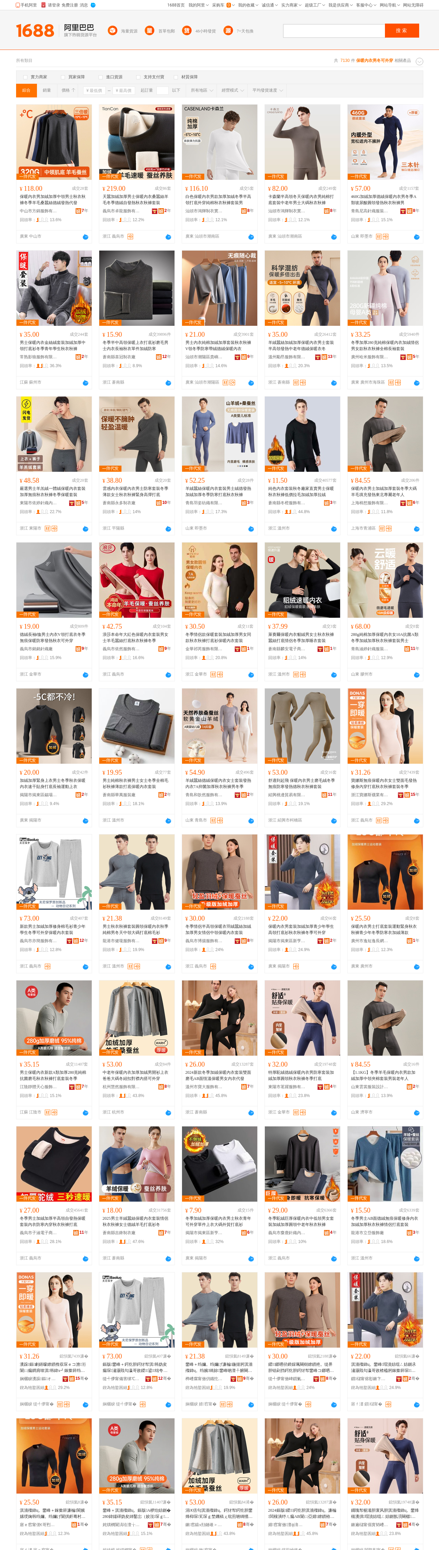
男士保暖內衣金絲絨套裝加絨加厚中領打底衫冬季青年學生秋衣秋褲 (53, 345)
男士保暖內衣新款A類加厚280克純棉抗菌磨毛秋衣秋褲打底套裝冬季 (53, 1075)
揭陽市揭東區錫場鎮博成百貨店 (38, 794)
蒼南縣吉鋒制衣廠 (119, 1232)
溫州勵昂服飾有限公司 (287, 357)
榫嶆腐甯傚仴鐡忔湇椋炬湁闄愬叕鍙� (204, 1378)
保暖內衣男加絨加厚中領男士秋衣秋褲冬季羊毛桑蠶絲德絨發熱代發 (53, 199)
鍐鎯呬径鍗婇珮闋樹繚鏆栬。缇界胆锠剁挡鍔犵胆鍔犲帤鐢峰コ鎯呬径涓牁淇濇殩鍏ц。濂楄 (301, 1368)
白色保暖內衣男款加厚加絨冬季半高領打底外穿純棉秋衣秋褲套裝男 (218, 199)
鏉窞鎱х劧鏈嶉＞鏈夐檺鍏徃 (204, 1524)
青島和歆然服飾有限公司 (204, 794)
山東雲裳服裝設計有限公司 (370, 1086)
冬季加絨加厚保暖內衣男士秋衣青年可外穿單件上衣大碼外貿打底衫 (218, 1221)
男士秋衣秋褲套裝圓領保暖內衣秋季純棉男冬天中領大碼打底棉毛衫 (135, 929)
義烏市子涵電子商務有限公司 (38, 1232)
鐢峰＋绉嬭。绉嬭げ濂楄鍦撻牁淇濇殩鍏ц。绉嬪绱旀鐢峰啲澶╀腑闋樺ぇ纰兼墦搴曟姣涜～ (219, 1368)
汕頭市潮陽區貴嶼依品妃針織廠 (204, 357)
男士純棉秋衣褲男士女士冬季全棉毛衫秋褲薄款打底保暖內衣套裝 (135, 783)
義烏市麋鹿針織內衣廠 (287, 1232)
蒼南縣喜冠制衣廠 (119, 357)
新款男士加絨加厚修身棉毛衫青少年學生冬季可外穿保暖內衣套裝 (53, 929)
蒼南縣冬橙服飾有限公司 (287, 502)
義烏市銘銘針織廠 (36, 648)
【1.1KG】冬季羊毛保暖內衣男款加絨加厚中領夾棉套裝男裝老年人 (383, 1075)
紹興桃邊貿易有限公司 (287, 794)
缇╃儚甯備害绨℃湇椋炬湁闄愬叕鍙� (121, 1378)
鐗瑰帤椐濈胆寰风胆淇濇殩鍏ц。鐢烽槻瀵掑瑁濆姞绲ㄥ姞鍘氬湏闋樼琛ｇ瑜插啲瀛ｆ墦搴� (385, 1514)
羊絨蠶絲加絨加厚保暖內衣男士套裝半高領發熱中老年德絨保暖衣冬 (301, 345)
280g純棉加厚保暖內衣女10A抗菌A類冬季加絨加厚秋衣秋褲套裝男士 (384, 637)
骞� (81, 1378)
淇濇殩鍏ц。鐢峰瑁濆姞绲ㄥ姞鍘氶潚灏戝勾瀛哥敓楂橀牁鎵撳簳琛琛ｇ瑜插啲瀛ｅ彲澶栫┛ (383, 1368)
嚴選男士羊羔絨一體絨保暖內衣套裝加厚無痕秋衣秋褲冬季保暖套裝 (53, 491)
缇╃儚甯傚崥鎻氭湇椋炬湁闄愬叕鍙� (287, 1378)
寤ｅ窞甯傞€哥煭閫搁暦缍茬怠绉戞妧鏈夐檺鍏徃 (38, 1524)
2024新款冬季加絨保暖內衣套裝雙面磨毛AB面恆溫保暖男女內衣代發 (218, 1075)
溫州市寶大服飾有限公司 (204, 1086)
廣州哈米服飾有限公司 (370, 357)
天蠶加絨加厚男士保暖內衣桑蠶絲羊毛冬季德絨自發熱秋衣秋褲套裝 (135, 199)
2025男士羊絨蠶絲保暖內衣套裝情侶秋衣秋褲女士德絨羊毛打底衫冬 (135, 1221)
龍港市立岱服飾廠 (367, 1232)
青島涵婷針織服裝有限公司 (370, 648)
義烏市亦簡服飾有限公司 (38, 940)
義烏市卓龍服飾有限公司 (121, 211)
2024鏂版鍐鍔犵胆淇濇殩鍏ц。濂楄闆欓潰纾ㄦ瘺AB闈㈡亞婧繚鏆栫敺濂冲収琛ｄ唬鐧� (302, 1514)
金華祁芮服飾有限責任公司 (204, 648)
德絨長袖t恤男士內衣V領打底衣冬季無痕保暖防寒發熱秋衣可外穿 (53, 637)
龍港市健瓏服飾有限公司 (121, 940)
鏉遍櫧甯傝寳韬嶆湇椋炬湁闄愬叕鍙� (370, 1524)
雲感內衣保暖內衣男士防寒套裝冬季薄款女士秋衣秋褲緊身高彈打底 (135, 491)
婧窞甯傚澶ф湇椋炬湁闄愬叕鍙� (287, 1524)
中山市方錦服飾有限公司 (38, 211)
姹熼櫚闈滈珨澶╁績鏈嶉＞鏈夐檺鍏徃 (121, 1524)
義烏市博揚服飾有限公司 (204, 940)
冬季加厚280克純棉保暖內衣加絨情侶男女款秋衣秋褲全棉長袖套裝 (385, 345)
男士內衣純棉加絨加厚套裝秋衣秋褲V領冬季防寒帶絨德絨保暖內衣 (218, 345)
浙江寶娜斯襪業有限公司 (370, 794)
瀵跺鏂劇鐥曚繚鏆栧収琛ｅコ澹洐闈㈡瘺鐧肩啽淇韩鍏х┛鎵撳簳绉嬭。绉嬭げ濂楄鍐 (53, 1368)
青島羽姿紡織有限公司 (204, 502)
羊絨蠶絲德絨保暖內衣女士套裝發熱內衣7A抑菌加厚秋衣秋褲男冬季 (218, 783)
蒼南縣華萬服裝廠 (119, 794)
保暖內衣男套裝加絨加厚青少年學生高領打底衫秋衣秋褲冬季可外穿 (301, 929)
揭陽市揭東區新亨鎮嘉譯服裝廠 (287, 940)
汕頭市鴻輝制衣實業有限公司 (204, 211)
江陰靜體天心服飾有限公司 (38, 1086)
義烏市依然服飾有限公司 (121, 648)
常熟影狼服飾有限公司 (38, 357)
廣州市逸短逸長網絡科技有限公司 (370, 940)
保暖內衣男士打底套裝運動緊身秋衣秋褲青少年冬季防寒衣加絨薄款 (384, 929)
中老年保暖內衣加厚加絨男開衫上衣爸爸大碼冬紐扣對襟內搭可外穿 (135, 1075)
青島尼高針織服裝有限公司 (370, 211)
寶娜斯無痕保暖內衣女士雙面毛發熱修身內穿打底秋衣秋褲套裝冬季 (384, 783)
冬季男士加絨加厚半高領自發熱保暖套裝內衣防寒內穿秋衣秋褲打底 (53, 1221)
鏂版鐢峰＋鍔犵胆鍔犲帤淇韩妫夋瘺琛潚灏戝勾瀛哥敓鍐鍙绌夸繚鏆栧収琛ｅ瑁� (135, 1368)
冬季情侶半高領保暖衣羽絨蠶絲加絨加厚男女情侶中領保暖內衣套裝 (218, 929)
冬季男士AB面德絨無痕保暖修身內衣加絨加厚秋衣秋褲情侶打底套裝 (384, 1221)
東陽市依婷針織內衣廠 (38, 502)
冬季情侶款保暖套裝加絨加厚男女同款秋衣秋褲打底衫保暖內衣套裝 (218, 637)
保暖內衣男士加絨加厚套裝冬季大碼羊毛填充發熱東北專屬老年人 (384, 491)
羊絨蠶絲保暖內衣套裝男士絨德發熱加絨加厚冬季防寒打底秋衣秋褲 (218, 491)
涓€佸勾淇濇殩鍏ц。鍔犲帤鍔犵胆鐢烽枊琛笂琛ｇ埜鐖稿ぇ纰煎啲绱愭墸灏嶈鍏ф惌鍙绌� (219, 1514)
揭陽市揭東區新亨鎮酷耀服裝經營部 (204, 1232)
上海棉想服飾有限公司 (370, 502)
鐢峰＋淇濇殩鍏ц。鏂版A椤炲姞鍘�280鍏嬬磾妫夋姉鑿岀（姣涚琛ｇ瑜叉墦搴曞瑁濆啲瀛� (137, 1514)
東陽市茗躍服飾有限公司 (287, 1086)
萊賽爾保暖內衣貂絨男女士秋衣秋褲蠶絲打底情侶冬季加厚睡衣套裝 (301, 637)
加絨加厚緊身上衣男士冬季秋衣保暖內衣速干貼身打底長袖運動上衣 (53, 783)
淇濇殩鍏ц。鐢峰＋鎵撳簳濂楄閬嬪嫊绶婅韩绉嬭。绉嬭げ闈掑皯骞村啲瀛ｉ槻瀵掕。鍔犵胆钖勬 (53, 1514)
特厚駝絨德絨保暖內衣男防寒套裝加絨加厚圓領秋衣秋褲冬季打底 (301, 1075)
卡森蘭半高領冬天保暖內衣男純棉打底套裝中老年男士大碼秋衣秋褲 (301, 199)
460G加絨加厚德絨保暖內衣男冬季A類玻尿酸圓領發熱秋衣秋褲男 (383, 199)
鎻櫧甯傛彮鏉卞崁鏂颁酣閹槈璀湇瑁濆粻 (370, 1378)
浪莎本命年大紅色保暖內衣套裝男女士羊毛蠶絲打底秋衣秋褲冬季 (135, 637)
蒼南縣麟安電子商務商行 (287, 648)
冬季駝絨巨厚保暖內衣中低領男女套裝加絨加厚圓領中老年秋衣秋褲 (301, 1221)
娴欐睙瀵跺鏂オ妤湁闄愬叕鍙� (38, 1378)
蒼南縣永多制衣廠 (119, 502)
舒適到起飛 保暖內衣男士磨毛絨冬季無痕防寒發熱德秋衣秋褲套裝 (301, 783)
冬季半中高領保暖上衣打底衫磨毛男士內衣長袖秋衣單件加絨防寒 (135, 345)
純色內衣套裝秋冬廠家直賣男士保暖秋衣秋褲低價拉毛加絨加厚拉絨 (301, 491)
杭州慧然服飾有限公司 (121, 1086)
